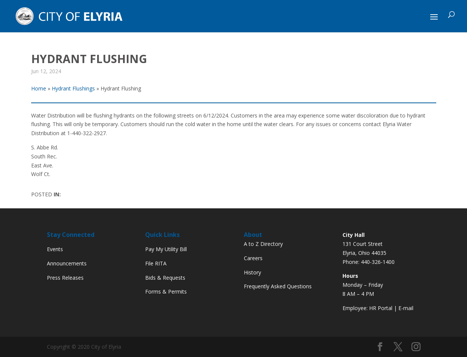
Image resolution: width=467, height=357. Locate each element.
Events (55, 249)
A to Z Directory (263, 243)
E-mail (405, 308)
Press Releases (65, 277)
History (252, 272)
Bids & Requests (165, 277)
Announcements (67, 263)
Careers (253, 258)
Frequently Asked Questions (278, 286)
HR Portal (380, 308)
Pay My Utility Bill (166, 249)
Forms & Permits (166, 291)
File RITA (156, 263)
